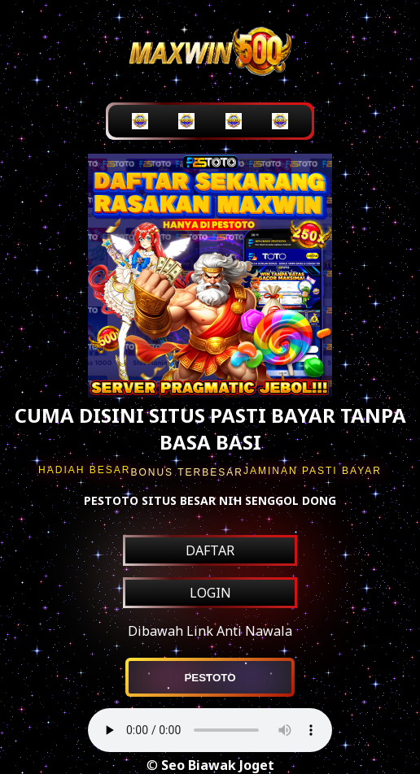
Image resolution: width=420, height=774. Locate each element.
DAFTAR (210, 550)
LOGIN (210, 593)
